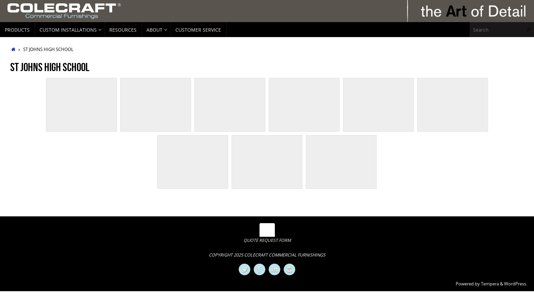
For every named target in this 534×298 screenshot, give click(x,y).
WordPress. (515, 284)
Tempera (490, 284)
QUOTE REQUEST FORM (267, 240)
